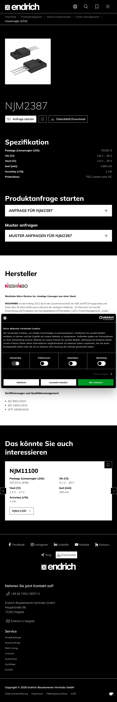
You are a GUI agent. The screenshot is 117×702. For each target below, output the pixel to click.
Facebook (16, 544)
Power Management (87, 17)
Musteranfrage (12, 642)
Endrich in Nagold (20, 621)
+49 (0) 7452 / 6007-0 (23, 594)
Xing (46, 555)
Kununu (102, 544)
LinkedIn (61, 544)
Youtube (82, 544)
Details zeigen (100, 374)
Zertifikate (10, 664)
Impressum (37, 693)
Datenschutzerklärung (16, 693)
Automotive (11, 658)
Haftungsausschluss (56, 693)
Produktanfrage (13, 637)
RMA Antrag (11, 648)
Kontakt (9, 669)
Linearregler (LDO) (16, 21)
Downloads (66, 555)
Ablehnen (21, 382)
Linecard (9, 653)
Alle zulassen (95, 382)
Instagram (39, 544)
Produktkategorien (31, 17)
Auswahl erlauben (58, 382)
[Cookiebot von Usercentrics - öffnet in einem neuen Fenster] (101, 318)
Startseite (10, 17)
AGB (73, 693)
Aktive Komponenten (59, 17)
